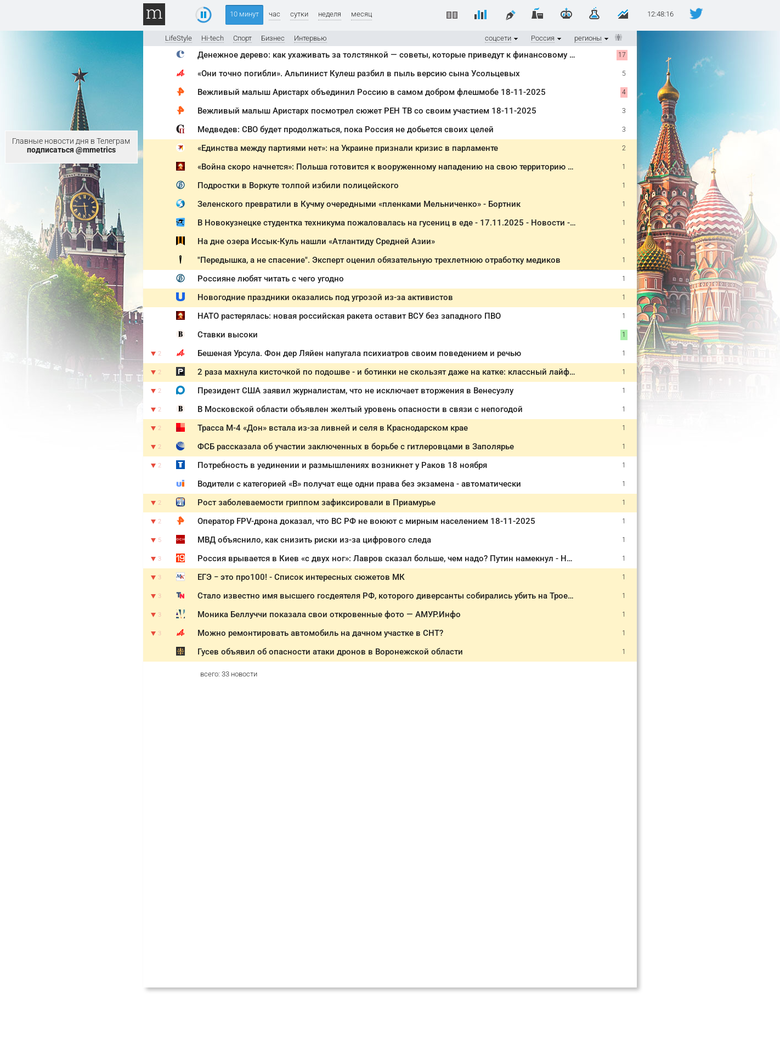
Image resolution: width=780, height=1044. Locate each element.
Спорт (242, 38)
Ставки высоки (227, 335)
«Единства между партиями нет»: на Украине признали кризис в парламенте (347, 148)
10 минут (244, 14)
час (274, 14)
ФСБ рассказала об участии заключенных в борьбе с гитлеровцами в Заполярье (355, 447)
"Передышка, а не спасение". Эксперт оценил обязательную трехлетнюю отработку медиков (379, 260)
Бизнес (273, 38)
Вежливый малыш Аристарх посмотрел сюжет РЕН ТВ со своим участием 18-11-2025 (366, 111)
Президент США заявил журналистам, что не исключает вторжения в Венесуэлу (355, 391)
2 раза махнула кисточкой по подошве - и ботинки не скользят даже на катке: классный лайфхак (390, 372)
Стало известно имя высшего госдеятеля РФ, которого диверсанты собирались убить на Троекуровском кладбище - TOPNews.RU (452, 596)
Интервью (310, 38)
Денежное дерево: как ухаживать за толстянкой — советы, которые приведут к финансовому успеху (396, 55)
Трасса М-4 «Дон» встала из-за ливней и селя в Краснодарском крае (332, 428)
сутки (299, 14)
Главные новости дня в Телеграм (71, 145)
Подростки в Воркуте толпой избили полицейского (298, 185)
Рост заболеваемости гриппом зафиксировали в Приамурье (316, 502)
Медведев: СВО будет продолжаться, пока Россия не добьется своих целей (345, 129)
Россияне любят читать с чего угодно (270, 279)
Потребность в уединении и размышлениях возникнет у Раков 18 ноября (342, 465)
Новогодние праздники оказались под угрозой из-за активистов (325, 297)
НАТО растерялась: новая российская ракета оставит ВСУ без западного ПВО (349, 316)
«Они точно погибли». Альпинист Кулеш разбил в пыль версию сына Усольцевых (358, 73)
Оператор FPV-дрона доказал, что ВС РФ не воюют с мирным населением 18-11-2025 (366, 521)
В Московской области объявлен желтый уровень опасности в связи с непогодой (360, 409)
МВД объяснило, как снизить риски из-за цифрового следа (314, 540)
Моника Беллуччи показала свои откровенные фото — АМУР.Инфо (329, 614)
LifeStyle (178, 38)
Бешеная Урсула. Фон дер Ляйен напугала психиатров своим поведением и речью (359, 353)
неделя (329, 14)
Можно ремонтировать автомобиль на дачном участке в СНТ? (320, 633)
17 (622, 55)
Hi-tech (212, 38)
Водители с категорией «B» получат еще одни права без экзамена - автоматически (359, 484)
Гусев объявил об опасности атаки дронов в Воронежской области (330, 652)
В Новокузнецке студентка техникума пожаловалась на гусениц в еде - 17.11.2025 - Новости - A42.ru (397, 223)
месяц (361, 14)
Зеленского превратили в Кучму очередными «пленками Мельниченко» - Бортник (359, 204)
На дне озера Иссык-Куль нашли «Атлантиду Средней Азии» (316, 241)
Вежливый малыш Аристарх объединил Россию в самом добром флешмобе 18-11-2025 (371, 92)
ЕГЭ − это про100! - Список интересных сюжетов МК (301, 577)
